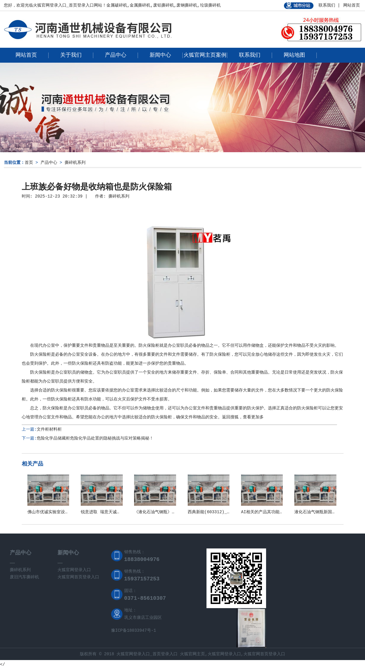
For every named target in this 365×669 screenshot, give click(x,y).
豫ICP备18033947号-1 (133, 630)
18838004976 (142, 559)
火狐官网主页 (192, 654)
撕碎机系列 (75, 162)
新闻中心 (160, 55)
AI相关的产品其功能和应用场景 (270, 512)
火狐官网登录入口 (74, 570)
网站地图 (294, 55)
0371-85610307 (145, 598)
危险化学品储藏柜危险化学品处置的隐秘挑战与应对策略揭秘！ (95, 438)
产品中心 (115, 55)
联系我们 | (329, 5)
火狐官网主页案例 (205, 55)
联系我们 (249, 55)
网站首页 (351, 5)
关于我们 (71, 55)
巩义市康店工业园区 (143, 617)
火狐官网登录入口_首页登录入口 (63, 5)
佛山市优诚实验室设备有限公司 (56, 512)
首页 (29, 162)
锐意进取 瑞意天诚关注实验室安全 (113, 512)
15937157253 (142, 579)
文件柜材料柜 (49, 429)
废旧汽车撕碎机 (24, 577)
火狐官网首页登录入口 (78, 577)
